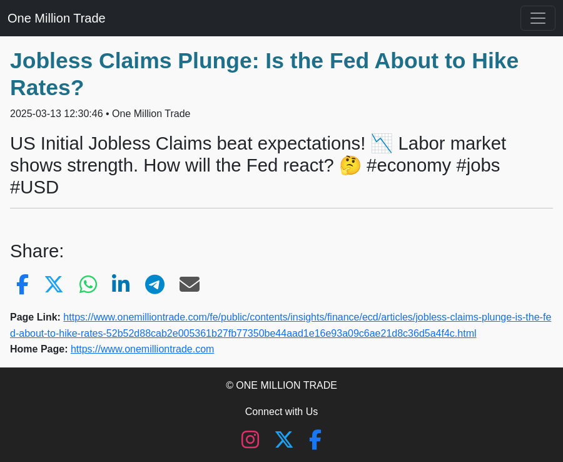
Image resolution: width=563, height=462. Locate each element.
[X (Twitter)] (285, 443)
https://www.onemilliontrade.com (142, 349)
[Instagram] (251, 443)
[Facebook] (315, 443)
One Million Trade (57, 18)
